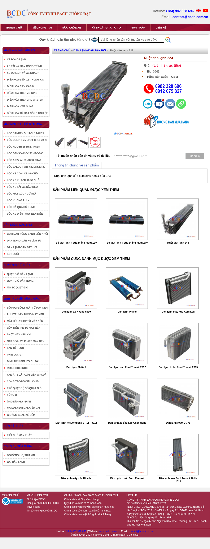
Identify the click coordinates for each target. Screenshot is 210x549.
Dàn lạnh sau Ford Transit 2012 (127, 367)
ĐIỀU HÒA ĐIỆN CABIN (20, 86)
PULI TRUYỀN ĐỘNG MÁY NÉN (25, 314)
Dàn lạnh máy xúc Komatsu (178, 311)
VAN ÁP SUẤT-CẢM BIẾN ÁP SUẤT (27, 374)
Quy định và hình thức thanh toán (82, 503)
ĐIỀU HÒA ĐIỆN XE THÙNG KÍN (25, 79)
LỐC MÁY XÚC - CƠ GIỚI (21, 193)
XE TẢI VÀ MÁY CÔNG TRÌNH (24, 66)
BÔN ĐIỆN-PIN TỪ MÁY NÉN (23, 327)
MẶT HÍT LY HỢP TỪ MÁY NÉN (25, 321)
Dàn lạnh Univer (127, 311)
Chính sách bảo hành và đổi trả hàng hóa (87, 510)
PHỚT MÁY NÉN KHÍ (19, 334)
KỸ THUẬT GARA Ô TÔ (106, 27)
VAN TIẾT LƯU (15, 348)
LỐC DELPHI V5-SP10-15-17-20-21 (27, 140)
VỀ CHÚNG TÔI (42, 27)
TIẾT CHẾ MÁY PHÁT (19, 435)
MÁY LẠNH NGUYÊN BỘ (19, 50)
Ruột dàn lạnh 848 (178, 242)
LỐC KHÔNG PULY (18, 200)
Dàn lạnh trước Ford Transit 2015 (178, 367)
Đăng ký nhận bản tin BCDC (43, 503)
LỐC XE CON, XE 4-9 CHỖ (22, 173)
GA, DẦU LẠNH (16, 462)
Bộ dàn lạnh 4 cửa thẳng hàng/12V (76, 242)
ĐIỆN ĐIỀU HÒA (13, 426)
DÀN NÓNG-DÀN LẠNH (18, 224)
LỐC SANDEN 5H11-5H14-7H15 (25, 133)
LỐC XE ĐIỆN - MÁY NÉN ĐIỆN (25, 213)
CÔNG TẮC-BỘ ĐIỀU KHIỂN (23, 381)
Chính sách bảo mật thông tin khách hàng (87, 514)
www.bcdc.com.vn (109, 531)
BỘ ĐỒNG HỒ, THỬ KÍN (21, 455)
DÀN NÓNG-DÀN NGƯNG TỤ (24, 240)
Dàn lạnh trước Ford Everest (127, 478)
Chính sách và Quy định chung (81, 499)
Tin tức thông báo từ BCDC (42, 510)
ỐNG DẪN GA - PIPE (19, 401)
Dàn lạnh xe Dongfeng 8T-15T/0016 (76, 422)
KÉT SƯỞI (13, 254)
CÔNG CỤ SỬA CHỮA (18, 446)
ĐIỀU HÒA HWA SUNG (20, 106)
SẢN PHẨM (138, 27)
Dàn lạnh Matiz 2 (76, 367)
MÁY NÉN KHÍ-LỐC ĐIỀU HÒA (23, 124)
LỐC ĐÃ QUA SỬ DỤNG (21, 207)
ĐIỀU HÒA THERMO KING (22, 93)
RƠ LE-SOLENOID (18, 368)
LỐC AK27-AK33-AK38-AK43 (24, 160)
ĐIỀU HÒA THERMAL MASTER (25, 99)
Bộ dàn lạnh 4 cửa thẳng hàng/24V (127, 242)
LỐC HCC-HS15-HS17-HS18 (23, 146)
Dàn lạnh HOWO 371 (178, 422)
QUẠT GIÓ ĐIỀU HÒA (17, 265)
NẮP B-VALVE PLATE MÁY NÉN (25, 341)
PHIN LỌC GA (15, 354)
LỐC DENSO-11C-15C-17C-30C (25, 153)
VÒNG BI (12, 394)
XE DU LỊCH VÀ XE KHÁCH (23, 72)
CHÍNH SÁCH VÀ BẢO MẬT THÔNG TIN (91, 495)
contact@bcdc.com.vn (190, 17)
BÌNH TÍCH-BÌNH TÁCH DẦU (23, 361)
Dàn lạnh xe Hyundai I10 (76, 311)
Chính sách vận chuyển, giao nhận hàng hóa (89, 506)
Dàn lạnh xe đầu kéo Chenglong (127, 422)
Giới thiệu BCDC (36, 499)
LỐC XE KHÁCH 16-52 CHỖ (23, 180)
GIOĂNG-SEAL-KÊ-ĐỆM (21, 415)
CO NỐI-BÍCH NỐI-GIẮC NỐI (23, 408)
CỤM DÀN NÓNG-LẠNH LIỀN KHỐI (27, 233)
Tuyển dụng (33, 506)
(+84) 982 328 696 (180, 11)
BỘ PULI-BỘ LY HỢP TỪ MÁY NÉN (27, 307)
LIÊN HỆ (161, 27)
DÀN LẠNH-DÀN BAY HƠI (22, 247)
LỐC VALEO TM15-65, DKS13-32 (26, 166)
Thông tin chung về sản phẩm (76, 165)
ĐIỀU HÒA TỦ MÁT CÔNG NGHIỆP (27, 113)
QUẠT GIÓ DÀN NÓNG (20, 280)
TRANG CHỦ (13, 27)
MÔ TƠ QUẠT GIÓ (17, 287)
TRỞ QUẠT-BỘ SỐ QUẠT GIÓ (24, 388)
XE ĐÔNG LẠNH (16, 59)
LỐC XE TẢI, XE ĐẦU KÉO (22, 187)
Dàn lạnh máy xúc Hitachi (76, 478)
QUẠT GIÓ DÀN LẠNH (20, 274)
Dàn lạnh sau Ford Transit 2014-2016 (178, 480)
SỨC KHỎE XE (71, 27)
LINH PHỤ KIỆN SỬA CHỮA (21, 298)
